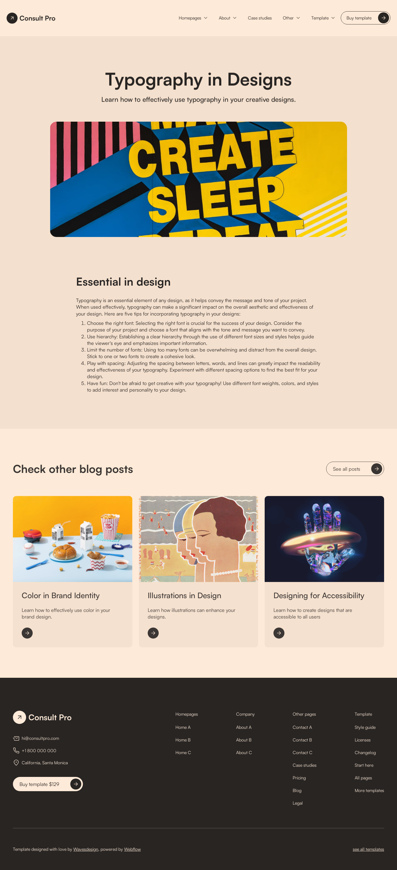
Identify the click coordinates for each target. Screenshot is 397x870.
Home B (183, 740)
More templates (369, 790)
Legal (298, 803)
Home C (183, 752)
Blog (297, 790)
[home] (31, 18)
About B (243, 740)
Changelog (365, 752)
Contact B (302, 740)
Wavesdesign (85, 849)
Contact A (302, 727)
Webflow (132, 849)
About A (243, 727)
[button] (193, 18)
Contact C (302, 752)
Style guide (365, 727)
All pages (363, 777)
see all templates (368, 849)
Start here (364, 765)
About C (244, 752)
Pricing (299, 777)
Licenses (363, 740)
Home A (183, 727)
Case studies (260, 18)
